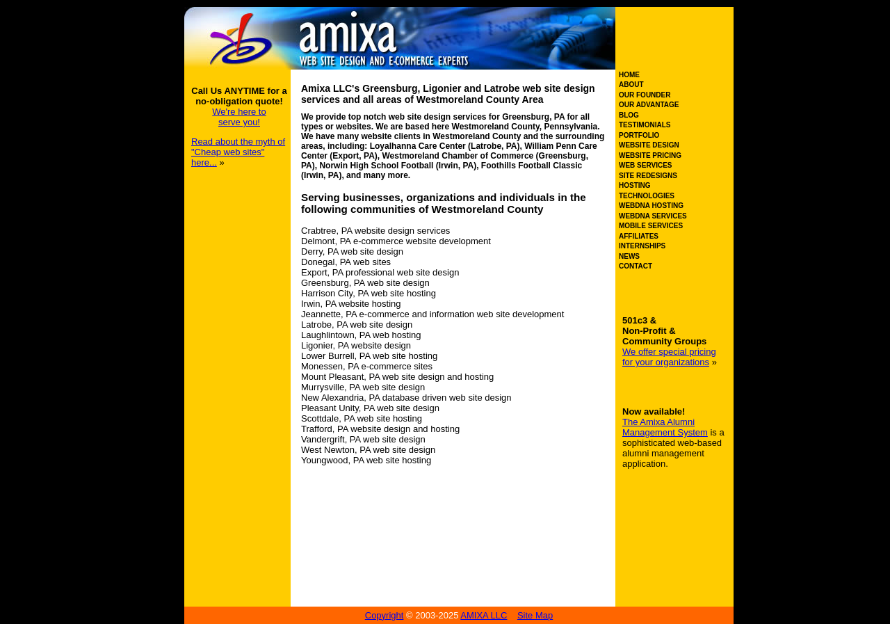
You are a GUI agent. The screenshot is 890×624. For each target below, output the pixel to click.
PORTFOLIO (639, 135)
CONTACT (635, 266)
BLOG (629, 115)
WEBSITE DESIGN (649, 145)
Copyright (384, 615)
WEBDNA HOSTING (651, 205)
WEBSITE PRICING (650, 155)
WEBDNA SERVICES (653, 216)
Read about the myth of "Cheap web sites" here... (238, 152)
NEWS (629, 256)
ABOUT (631, 84)
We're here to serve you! (239, 116)
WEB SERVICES (645, 165)
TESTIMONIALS (644, 125)
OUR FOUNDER (644, 95)
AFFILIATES (638, 236)
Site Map (535, 615)
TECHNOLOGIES (646, 196)
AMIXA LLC (483, 615)
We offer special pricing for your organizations (669, 356)
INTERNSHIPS (642, 246)
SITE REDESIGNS (648, 175)
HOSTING (635, 185)
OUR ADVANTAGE (649, 105)
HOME (629, 75)
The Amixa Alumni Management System (665, 427)
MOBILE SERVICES (651, 226)
